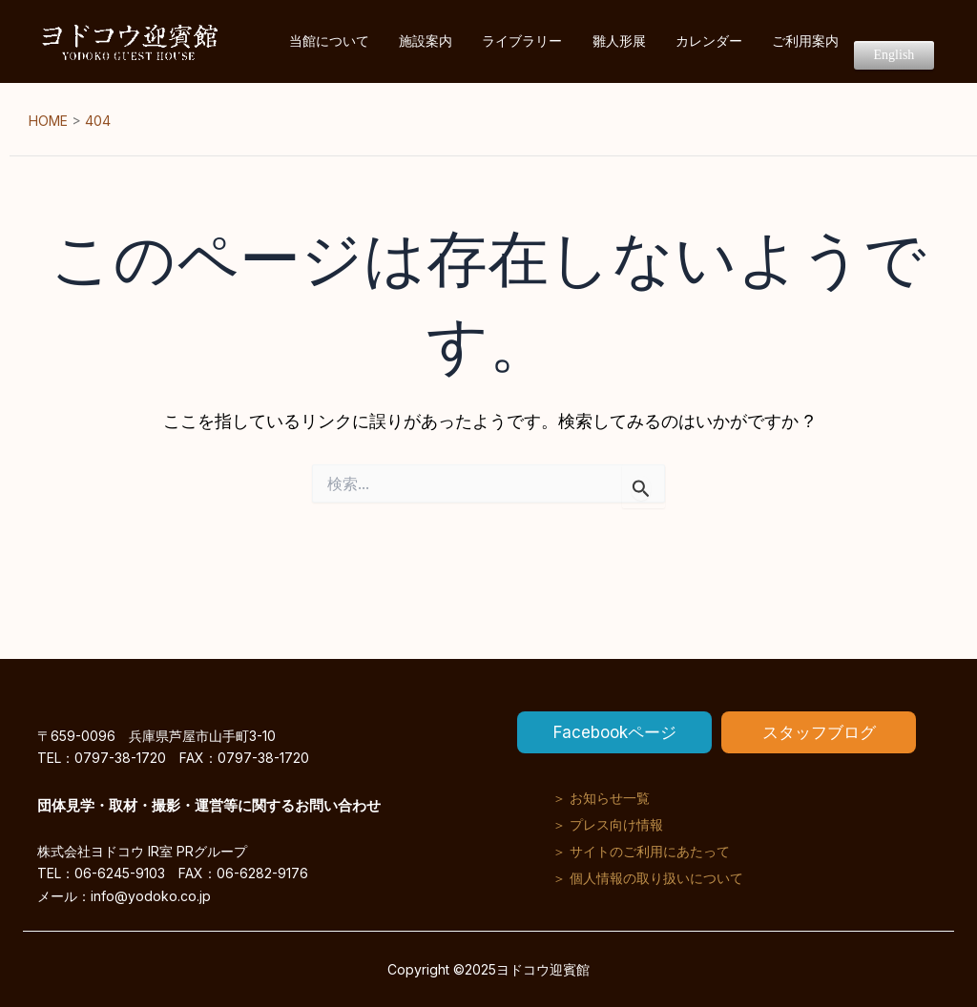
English (902, 42)
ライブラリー (596, 41)
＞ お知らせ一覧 (601, 798)
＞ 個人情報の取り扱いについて (647, 878)
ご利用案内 (830, 41)
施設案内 (516, 41)
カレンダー (750, 41)
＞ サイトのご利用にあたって (641, 851)
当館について (436, 41)
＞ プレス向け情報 (607, 824)
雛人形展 (676, 41)
